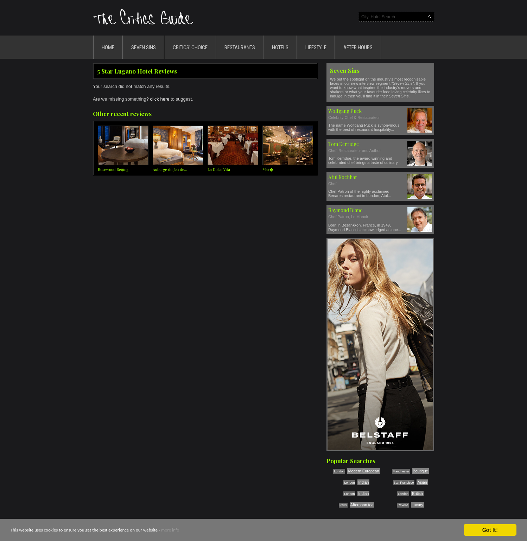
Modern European (363, 471)
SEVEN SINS (143, 47)
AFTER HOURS (358, 47)
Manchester (401, 471)
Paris (343, 505)
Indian (363, 482)
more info (170, 530)
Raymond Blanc (345, 210)
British (417, 493)
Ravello (403, 505)
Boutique (420, 471)
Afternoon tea (362, 505)
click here (160, 99)
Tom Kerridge (343, 144)
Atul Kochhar (342, 177)
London (339, 471)
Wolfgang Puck (345, 111)
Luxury (417, 505)
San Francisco (404, 482)
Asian (422, 482)
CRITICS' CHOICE (190, 47)
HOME (108, 47)
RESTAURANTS (239, 47)
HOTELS (280, 47)
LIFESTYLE (315, 47)
